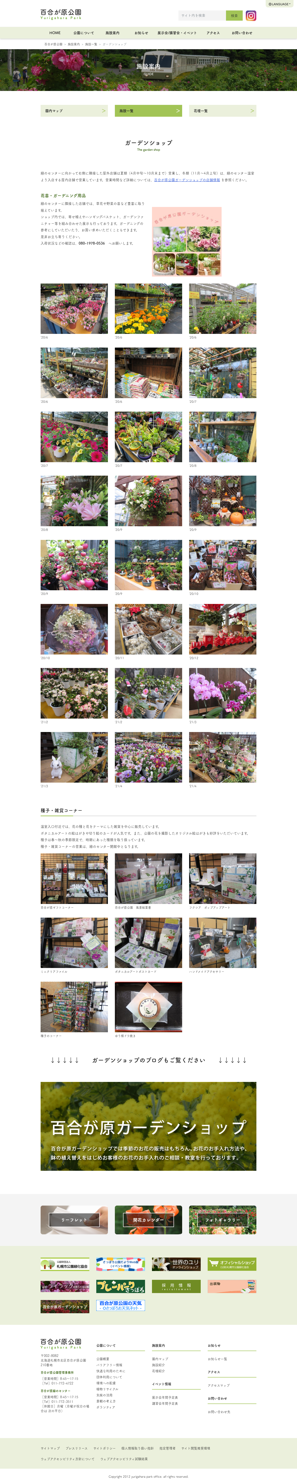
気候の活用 (104, 1395)
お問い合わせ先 (219, 1411)
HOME (55, 32)
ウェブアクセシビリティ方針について (68, 1458)
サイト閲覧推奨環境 (195, 1448)
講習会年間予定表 (165, 1403)
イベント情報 (161, 1383)
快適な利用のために (111, 1370)
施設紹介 (158, 1364)
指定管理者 (167, 1448)
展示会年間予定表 (165, 1397)
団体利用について (109, 1376)
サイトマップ (50, 1448)
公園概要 (102, 1358)
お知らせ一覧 (217, 1358)
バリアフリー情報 (109, 1364)
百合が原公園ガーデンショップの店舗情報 (187, 179)
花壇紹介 (158, 1370)
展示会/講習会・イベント (177, 32)
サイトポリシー (104, 1448)
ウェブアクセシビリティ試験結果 (124, 1458)
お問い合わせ (242, 32)
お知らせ (141, 32)
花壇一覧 (201, 110)
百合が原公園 (53, 44)
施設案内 (112, 32)
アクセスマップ (219, 1385)
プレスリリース (76, 1448)
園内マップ (54, 110)
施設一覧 (91, 44)
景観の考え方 (106, 1401)
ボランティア (105, 1407)
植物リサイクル (107, 1389)
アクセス (213, 32)
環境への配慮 (106, 1383)
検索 (234, 15)
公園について (83, 32)
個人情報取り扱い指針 (137, 1448)
